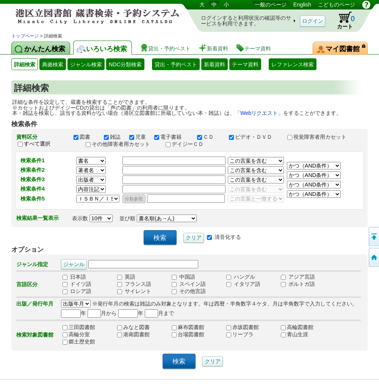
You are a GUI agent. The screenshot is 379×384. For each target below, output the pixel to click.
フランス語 (134, 284)
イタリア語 (243, 284)
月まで (159, 313)
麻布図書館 (188, 327)
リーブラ (240, 335)
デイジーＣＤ (188, 144)
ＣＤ (209, 137)
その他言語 (189, 291)
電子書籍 (172, 137)
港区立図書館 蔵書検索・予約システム (91, 16)
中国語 (183, 277)
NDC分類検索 (125, 64)
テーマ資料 (245, 64)
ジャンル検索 (86, 64)
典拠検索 (52, 64)
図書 (85, 137)
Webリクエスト (259, 113)
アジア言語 (298, 277)
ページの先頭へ (373, 236)
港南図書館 (133, 335)
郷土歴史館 (79, 342)
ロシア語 (77, 291)
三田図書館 (79, 327)
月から (102, 313)
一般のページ (271, 5)
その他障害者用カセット (122, 144)
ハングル (240, 277)
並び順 (158, 218)
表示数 (92, 218)
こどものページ (336, 5)
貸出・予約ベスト (176, 64)
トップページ (25, 36)
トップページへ (373, 257)
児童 (138, 137)
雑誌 (113, 137)
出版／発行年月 (34, 304)
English (302, 5)
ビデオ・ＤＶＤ (254, 137)
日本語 (74, 277)
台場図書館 (188, 335)
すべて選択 (37, 144)
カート (342, 20)
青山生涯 (294, 335)
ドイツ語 (77, 284)
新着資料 (214, 64)
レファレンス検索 (292, 64)
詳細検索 (24, 64)
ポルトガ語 (298, 284)
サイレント (134, 291)
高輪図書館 (297, 327)
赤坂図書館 (242, 327)
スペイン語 (189, 284)
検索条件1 (32, 160)
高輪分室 (76, 335)
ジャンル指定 (32, 264)
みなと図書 (133, 327)
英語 (126, 277)
